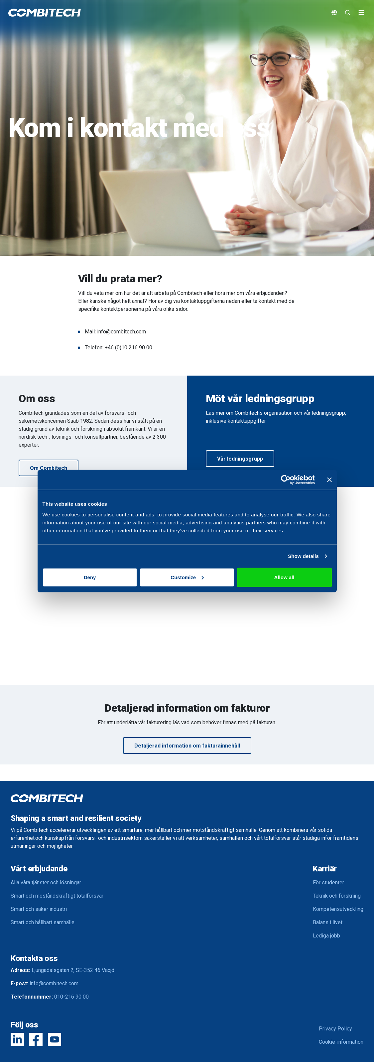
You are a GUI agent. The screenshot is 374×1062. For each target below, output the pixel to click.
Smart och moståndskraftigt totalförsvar (57, 896)
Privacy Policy (335, 1028)
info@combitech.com (121, 331)
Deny (90, 577)
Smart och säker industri (39, 909)
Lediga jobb (326, 935)
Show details (303, 556)
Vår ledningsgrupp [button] (240, 459)
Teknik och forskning (337, 896)
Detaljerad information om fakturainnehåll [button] (187, 746)
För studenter (328, 882)
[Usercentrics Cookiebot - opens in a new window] (286, 480)
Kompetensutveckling (338, 909)
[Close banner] (329, 480)
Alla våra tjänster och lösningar (46, 882)
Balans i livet (327, 922)
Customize (187, 577)
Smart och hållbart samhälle (42, 922)
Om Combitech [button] (48, 468)
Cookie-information (341, 1042)
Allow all (284, 577)
